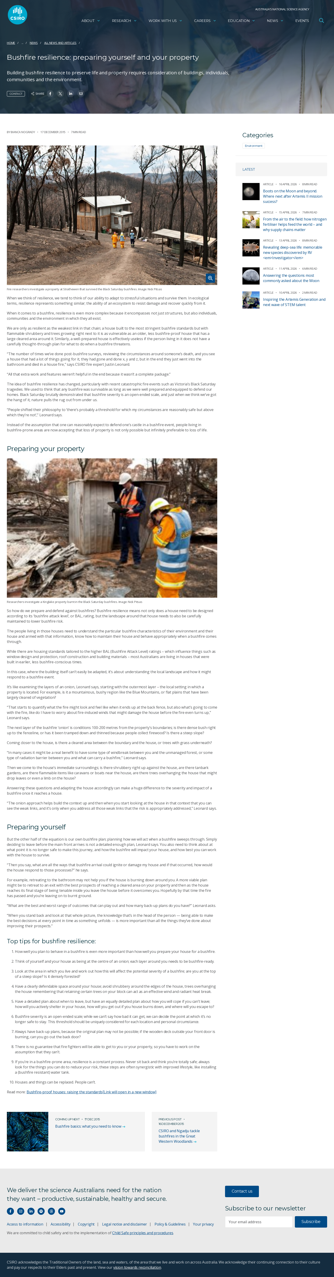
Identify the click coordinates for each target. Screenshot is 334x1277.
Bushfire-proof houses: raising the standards (91, 1091)
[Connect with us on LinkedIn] (31, 1211)
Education (241, 22)
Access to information (25, 1224)
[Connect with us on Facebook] (10, 1211)
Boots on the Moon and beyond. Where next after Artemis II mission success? (292, 196)
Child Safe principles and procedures (142, 1232)
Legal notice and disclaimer (124, 1224)
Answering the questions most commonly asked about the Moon (291, 278)
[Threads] (51, 1211)
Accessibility (60, 1224)
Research (124, 22)
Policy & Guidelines (170, 1224)
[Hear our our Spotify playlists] (41, 1211)
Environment (253, 146)
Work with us (165, 22)
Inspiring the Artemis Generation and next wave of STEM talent (294, 302)
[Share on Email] (80, 93)
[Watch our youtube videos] (61, 1211)
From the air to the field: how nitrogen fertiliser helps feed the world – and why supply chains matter (295, 224)
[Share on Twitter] (60, 93)
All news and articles (60, 43)
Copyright (86, 1224)
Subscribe (310, 1221)
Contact (15, 93)
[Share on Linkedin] (70, 93)
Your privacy (203, 1224)
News (275, 22)
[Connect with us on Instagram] (20, 1211)
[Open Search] (321, 21)
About (90, 22)
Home (11, 43)
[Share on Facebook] (50, 93)
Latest (248, 169)
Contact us (242, 1191)
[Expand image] (112, 215)
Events (302, 22)
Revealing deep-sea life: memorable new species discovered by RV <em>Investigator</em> (292, 252)
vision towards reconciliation (137, 1267)
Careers (205, 22)
